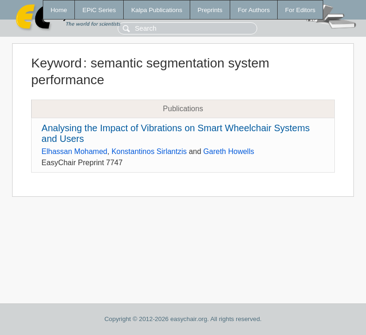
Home (59, 10)
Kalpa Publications (156, 10)
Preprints (210, 10)
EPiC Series (99, 10)
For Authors (254, 10)
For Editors (300, 10)
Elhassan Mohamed (74, 151)
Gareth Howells (228, 151)
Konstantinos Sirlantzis (149, 151)
